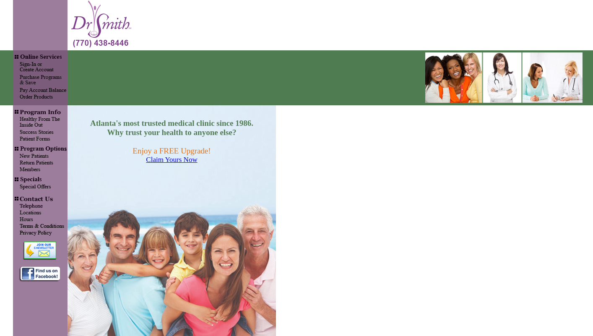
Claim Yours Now (171, 160)
